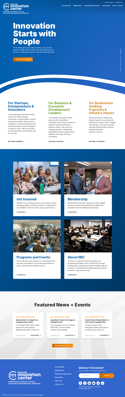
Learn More (21, 213)
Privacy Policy (39, 395)
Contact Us (119, 2)
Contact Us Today (23, 59)
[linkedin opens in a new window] (88, 383)
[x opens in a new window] (84, 383)
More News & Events (62, 346)
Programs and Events (92, 5)
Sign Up (106, 376)
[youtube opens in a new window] (92, 383)
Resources (106, 5)
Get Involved (66, 5)
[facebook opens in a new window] (80, 383)
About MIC (58, 381)
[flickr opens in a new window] (100, 383)
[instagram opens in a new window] (96, 383)
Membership (77, 5)
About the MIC (118, 5)
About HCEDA (109, 2)
